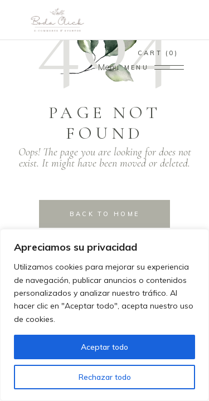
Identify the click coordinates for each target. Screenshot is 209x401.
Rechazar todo (105, 377)
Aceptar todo (104, 347)
